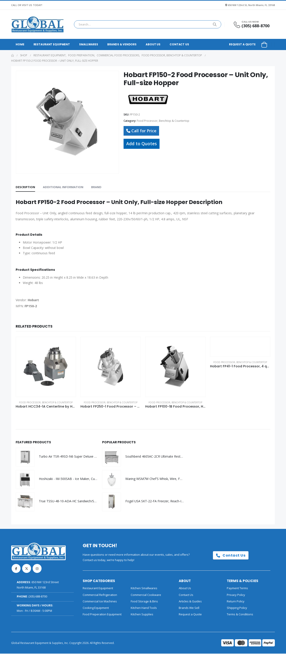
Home (20, 44)
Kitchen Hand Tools (144, 608)
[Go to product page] (46, 367)
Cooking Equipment (96, 608)
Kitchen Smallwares (144, 589)
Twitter (26, 568)
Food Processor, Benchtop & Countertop (163, 121)
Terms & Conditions (240, 615)
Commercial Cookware (146, 595)
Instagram (37, 568)
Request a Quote (242, 44)
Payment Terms (237, 589)
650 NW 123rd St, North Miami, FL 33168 (251, 5)
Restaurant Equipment (52, 44)
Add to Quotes (141, 144)
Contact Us (179, 44)
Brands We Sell (189, 608)
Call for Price (141, 130)
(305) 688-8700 (37, 597)
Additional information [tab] (63, 187)
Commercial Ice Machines (100, 602)
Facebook (16, 568)
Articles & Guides (190, 602)
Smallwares (88, 44)
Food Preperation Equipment (102, 615)
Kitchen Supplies (142, 615)
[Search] (214, 24)
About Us (153, 44)
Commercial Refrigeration (100, 595)
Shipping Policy (237, 608)
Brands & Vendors (122, 44)
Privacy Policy (236, 595)
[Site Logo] (37, 24)
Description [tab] (25, 187)
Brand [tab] (96, 187)
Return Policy (235, 602)
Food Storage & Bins (144, 602)
